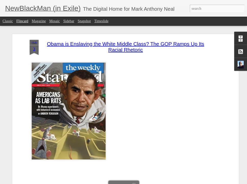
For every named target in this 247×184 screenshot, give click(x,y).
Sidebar (68, 21)
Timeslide (101, 21)
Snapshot (84, 21)
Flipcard (22, 21)
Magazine (39, 21)
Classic (8, 21)
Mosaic (54, 21)
